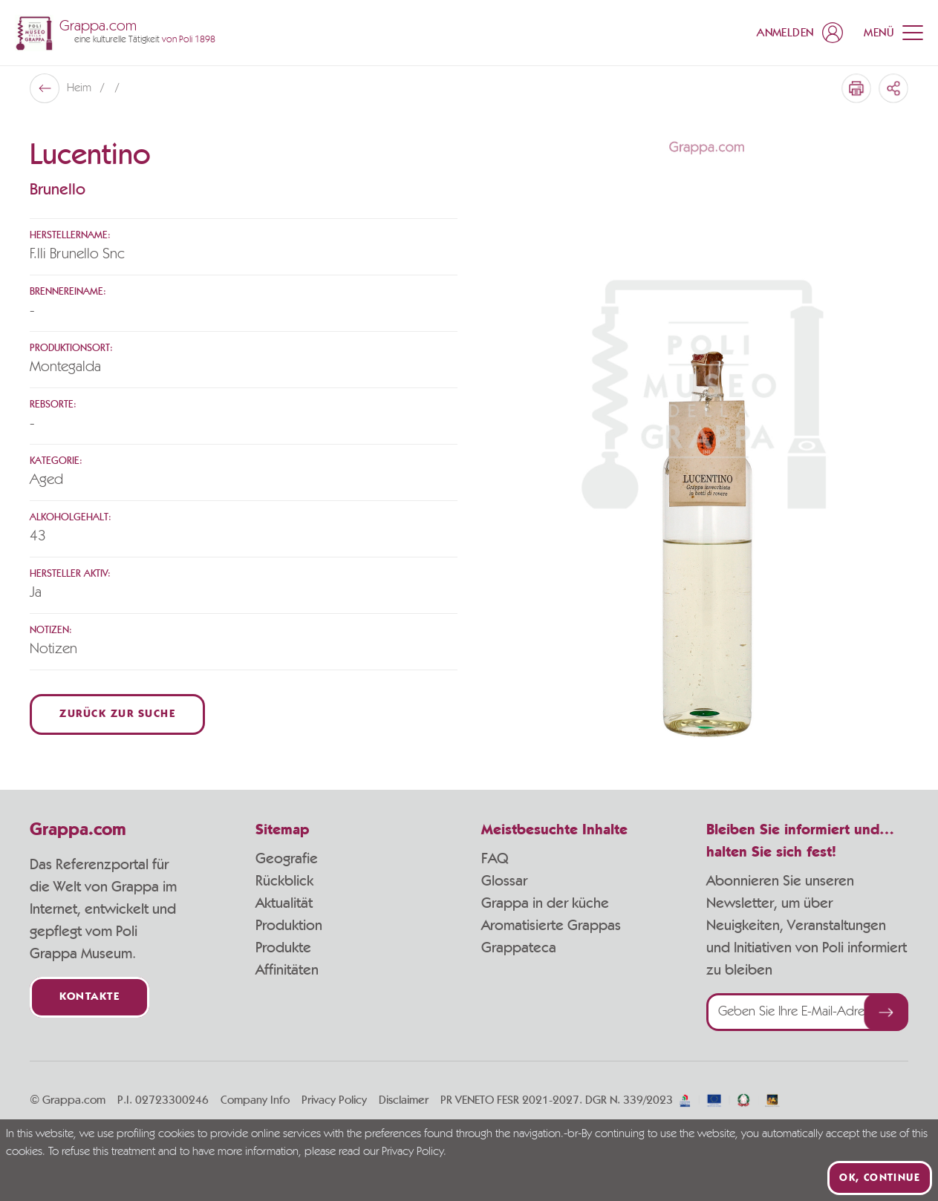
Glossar (504, 881)
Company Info (255, 1100)
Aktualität (284, 903)
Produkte (283, 947)
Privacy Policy (334, 1100)
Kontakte (89, 997)
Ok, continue (879, 1178)
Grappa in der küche (545, 903)
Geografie (286, 858)
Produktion (288, 925)
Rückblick (284, 881)
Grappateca (518, 947)
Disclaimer (404, 1100)
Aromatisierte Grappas (551, 925)
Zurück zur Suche (117, 714)
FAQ (494, 858)
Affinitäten (287, 970)
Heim (80, 88)
